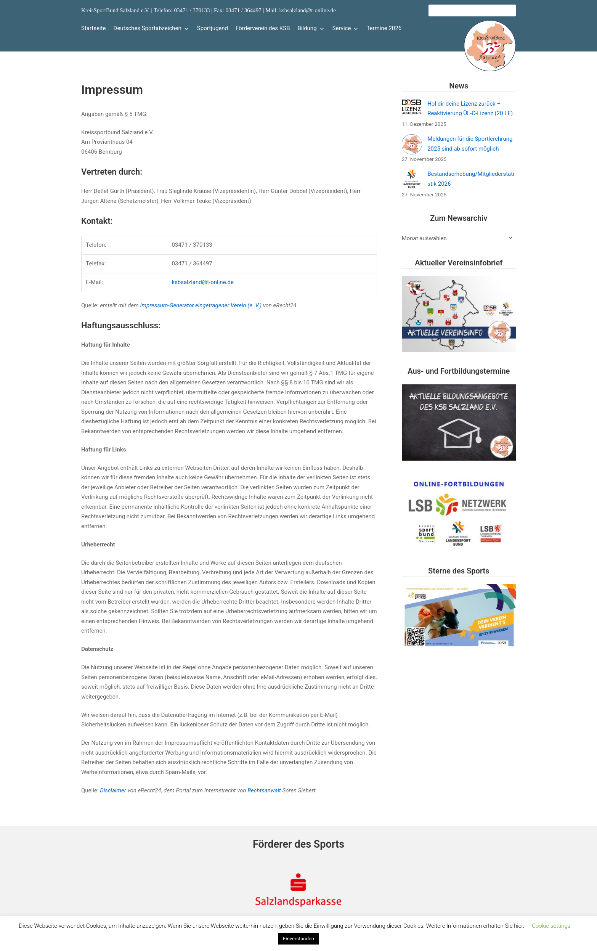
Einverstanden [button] (298, 938)
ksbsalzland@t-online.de (203, 282)
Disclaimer (113, 790)
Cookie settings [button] (551, 925)
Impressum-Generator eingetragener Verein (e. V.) (201, 305)
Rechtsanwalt (264, 790)
